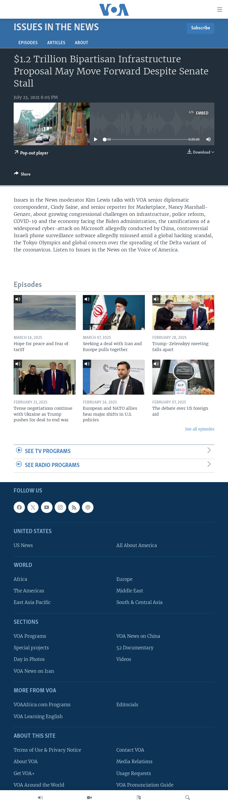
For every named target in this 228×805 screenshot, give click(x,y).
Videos (123, 659)
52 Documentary (134, 648)
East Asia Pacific (32, 602)
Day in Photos (29, 659)
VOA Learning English (38, 716)
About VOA (26, 762)
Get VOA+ (24, 773)
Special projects (31, 648)
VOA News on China (138, 636)
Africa (20, 579)
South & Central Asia (139, 602)
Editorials (127, 705)
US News (23, 546)
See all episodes (199, 429)
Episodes (28, 43)
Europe (124, 579)
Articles (56, 43)
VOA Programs (30, 636)
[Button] (22, 175)
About (81, 43)
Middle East (129, 591)
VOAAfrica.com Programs (42, 705)
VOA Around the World (39, 785)
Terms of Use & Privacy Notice (47, 750)
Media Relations (134, 762)
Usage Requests (133, 773)
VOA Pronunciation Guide (144, 785)
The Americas (29, 591)
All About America (136, 546)
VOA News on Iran (34, 671)
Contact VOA (130, 750)
